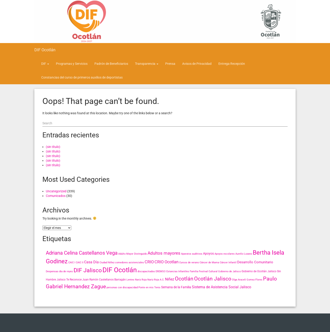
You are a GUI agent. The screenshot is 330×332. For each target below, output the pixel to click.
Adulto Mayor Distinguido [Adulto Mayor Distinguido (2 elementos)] (132, 253)
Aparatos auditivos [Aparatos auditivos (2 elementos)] (191, 253)
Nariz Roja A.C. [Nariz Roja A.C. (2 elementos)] (155, 279)
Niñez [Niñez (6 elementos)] (169, 279)
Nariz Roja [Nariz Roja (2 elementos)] (141, 279)
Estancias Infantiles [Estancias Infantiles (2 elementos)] (177, 271)
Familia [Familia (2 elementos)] (194, 271)
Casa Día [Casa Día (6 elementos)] (91, 262)
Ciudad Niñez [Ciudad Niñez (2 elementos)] (106, 262)
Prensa (170, 63)
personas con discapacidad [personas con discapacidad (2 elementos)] (122, 287)
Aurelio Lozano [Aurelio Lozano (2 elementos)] (243, 253)
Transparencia (146, 63)
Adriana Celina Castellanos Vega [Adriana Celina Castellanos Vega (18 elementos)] (82, 253)
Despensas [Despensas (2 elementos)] (52, 271)
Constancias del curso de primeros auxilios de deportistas (82, 77)
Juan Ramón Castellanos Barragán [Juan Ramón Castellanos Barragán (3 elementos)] (104, 279)
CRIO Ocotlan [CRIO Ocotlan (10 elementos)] (166, 261)
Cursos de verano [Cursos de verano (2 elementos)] (189, 262)
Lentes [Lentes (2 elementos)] (130, 279)
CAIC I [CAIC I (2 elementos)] (71, 262)
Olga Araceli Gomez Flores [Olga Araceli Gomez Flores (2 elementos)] (247, 279)
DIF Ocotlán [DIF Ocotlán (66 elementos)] (119, 270)
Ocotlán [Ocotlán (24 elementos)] (184, 278)
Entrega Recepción (231, 63)
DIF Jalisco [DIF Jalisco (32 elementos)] (88, 270)
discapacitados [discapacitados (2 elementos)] (146, 271)
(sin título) (53, 147)
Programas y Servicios (72, 63)
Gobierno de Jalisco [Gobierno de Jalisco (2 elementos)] (229, 271)
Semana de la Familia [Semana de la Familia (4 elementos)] (176, 287)
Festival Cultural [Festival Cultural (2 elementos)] (208, 271)
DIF (45, 63)
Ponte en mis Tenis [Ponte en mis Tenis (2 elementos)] (149, 287)
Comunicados (56, 196)
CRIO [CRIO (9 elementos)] (149, 261)
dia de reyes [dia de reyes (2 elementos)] (66, 271)
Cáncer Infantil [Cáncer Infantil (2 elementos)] (228, 262)
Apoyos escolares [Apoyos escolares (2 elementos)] (224, 253)
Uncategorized (56, 191)
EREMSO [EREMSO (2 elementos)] (161, 271)
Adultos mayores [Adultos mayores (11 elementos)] (164, 253)
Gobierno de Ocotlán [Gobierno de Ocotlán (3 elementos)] (254, 271)
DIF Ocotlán (44, 49)
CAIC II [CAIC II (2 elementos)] (79, 262)
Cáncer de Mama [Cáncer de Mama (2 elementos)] (209, 262)
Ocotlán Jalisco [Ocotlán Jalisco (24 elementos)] (212, 278)
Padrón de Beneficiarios (111, 63)
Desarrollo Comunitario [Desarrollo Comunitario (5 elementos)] (255, 262)
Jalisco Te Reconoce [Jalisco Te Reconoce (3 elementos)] (69, 279)
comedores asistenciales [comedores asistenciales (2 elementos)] (129, 262)
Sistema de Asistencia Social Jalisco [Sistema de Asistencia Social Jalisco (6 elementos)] (221, 287)
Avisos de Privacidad (197, 63)
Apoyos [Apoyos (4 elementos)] (208, 253)
